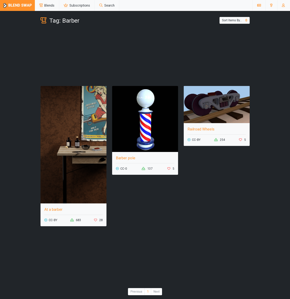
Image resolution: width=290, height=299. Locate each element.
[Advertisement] (145, 55)
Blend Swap (17, 5)
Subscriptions (77, 5)
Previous (136, 291)
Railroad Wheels (200, 129)
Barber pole (125, 158)
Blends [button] (46, 5)
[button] (271, 5)
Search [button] (107, 5)
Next (156, 291)
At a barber (53, 209)
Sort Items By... (234, 20)
